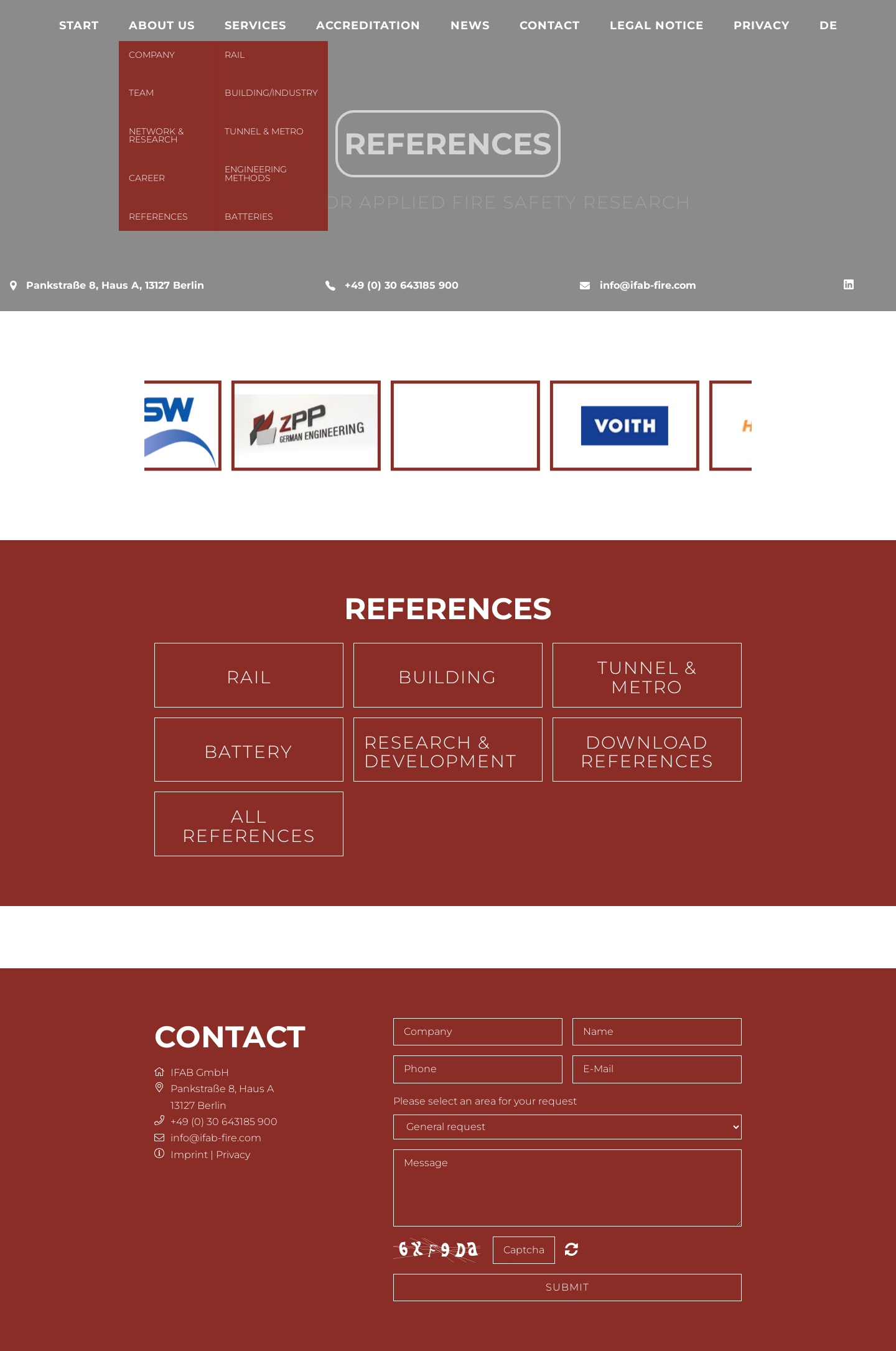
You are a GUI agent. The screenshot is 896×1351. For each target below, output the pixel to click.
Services (255, 25)
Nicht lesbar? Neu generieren (571, 1248)
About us (162, 25)
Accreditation (368, 25)
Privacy (762, 25)
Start (79, 25)
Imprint (189, 1155)
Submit (567, 1287)
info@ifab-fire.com (648, 285)
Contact (550, 25)
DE (828, 25)
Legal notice (657, 25)
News (470, 25)
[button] (248, 675)
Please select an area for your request (485, 1101)
